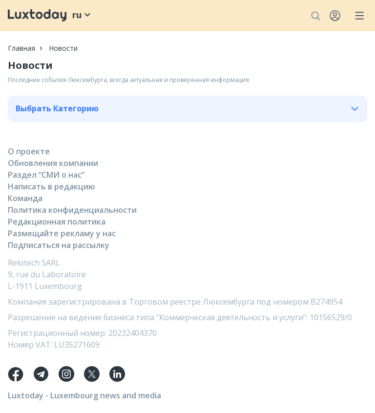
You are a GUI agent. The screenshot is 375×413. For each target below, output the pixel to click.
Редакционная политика (56, 222)
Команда (25, 198)
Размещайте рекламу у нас (62, 233)
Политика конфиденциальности (72, 210)
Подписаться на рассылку (58, 245)
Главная (21, 48)
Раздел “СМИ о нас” (46, 175)
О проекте (29, 151)
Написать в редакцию (51, 186)
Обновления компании (53, 163)
